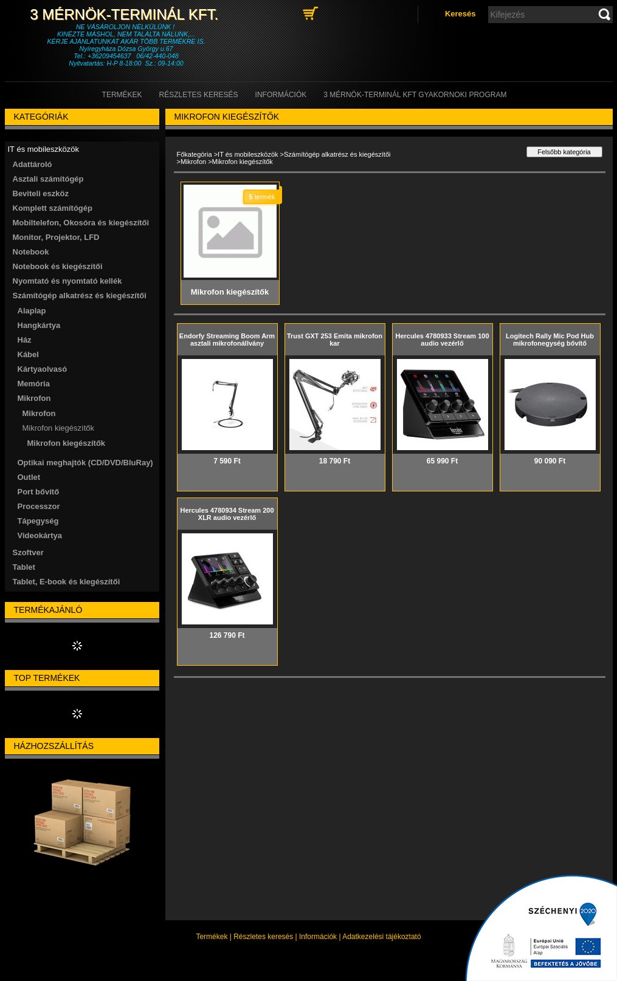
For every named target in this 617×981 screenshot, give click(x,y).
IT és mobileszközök (248, 154)
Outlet (29, 477)
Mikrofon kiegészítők (66, 443)
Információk (318, 936)
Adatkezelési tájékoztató (381, 936)
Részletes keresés (263, 936)
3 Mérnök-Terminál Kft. (126, 14)
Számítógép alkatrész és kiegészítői (337, 154)
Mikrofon (193, 161)
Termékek (211, 936)
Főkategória (194, 154)
